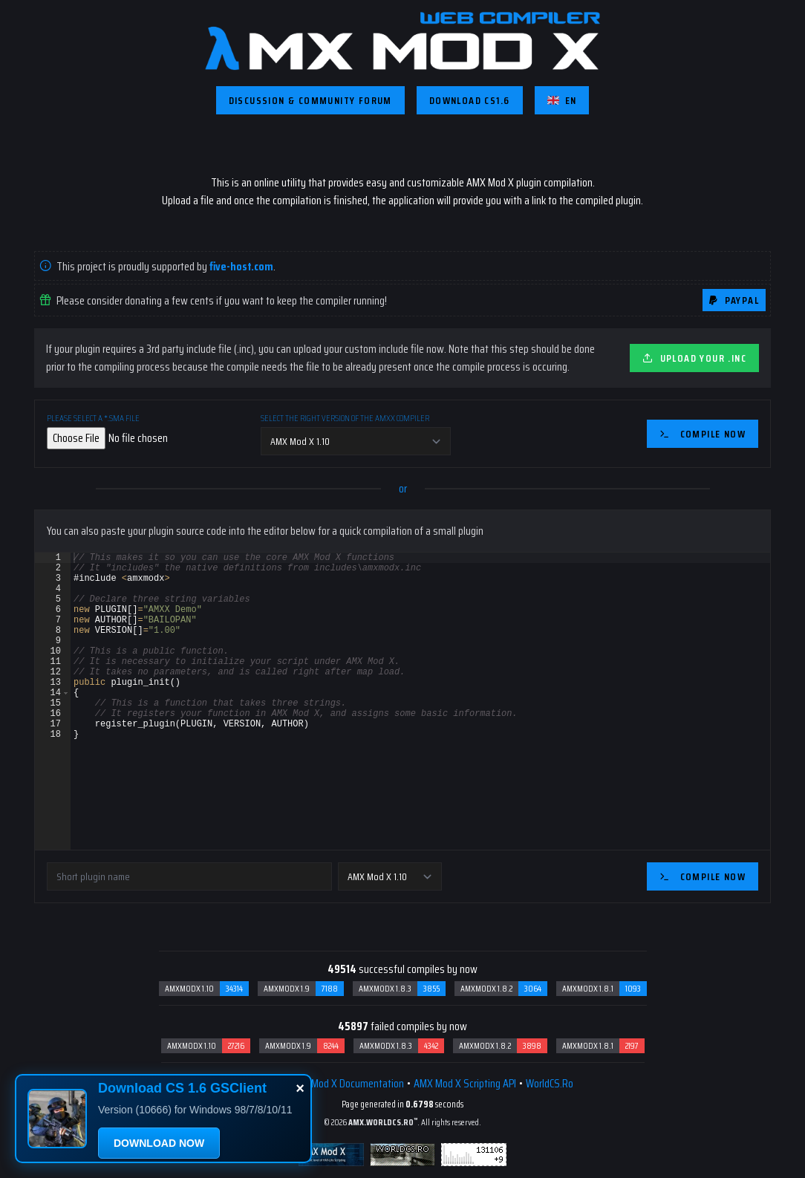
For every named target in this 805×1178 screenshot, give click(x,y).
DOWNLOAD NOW (159, 1143)
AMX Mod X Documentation (347, 1083)
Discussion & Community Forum (310, 100)
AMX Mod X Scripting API (465, 1083)
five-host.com (241, 266)
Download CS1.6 (469, 100)
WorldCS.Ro (549, 1083)
